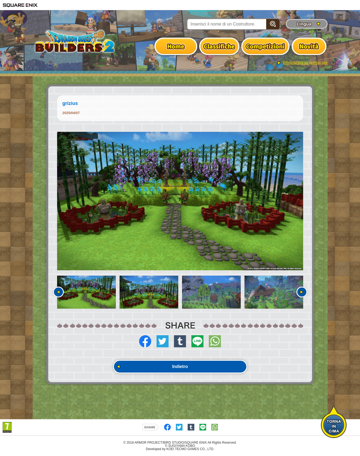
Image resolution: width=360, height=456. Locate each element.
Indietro (180, 366)
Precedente (58, 292)
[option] (180, 201)
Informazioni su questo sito (305, 62)
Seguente (301, 292)
